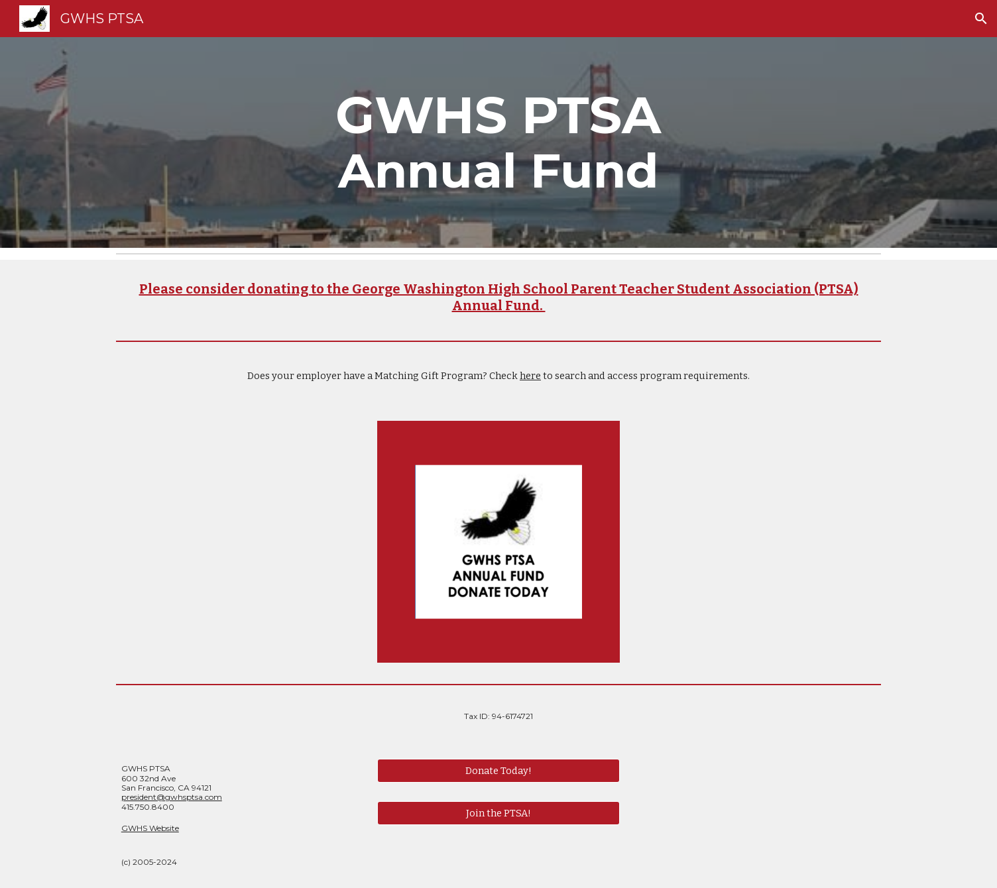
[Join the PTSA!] (498, 812)
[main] (498, 142)
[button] (981, 18)
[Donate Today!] (498, 771)
